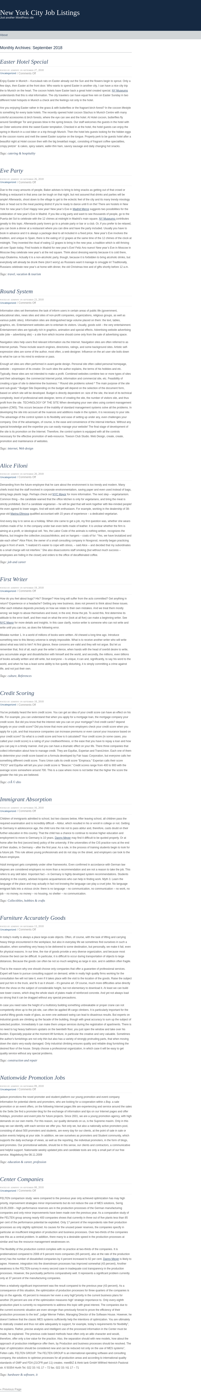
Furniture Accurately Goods (33, 918)
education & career (20, 1162)
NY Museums (120, 90)
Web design (26, 448)
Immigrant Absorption (26, 799)
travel (11, 274)
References (24, 676)
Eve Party (11, 170)
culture (12, 676)
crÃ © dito (14, 782)
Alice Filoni (14, 465)
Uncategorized (8, 73)
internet (12, 448)
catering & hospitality (21, 153)
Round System (16, 291)
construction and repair (22, 1060)
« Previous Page (10, 1389)
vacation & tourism (29, 274)
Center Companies (22, 1179)
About (4, 35)
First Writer (14, 579)
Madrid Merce (81, 209)
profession (39, 1162)
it (37, 1374)
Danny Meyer (63, 837)
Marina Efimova (19, 513)
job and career (17, 562)
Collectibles (15, 900)
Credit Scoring (17, 693)
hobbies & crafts (34, 900)
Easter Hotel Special (24, 61)
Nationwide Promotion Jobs (32, 1077)
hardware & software (21, 1374)
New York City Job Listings (40, 12)
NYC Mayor (59, 494)
